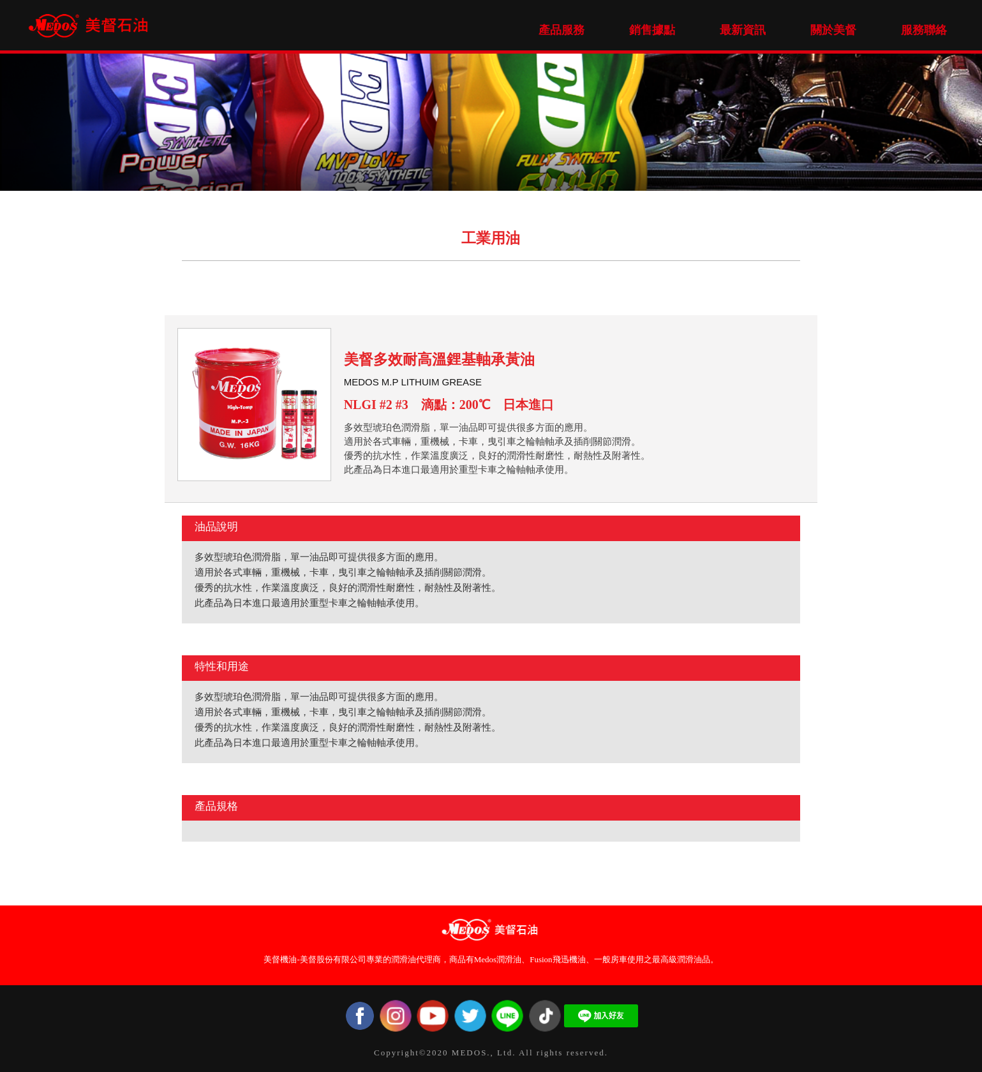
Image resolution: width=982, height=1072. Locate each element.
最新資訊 (743, 30)
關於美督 (833, 30)
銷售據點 (652, 30)
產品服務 (561, 30)
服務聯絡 (924, 30)
